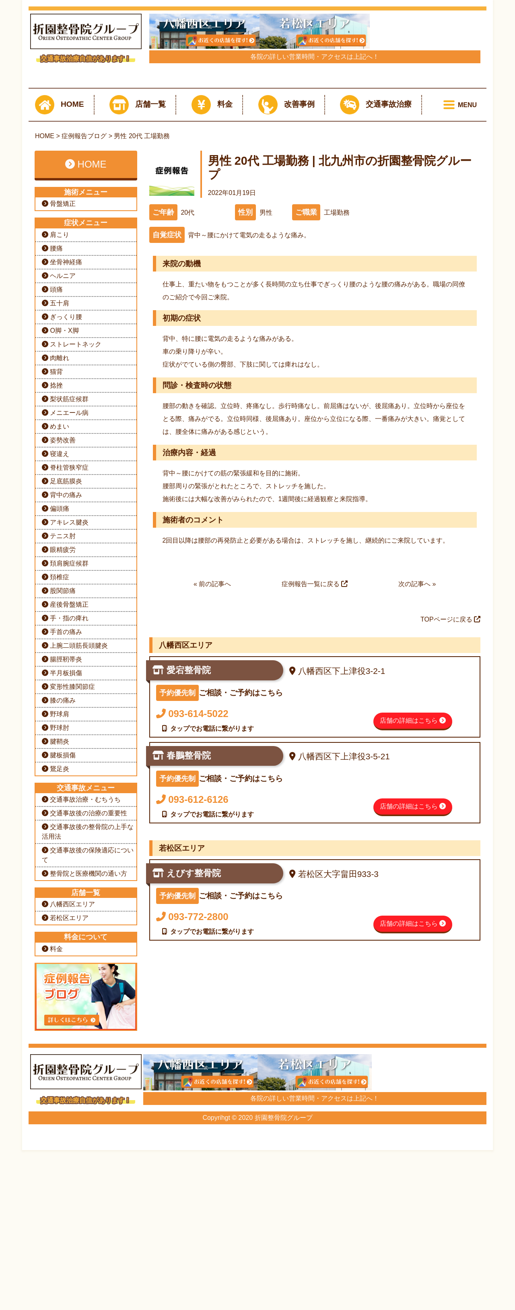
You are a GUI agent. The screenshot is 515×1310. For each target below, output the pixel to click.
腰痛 (52, 487)
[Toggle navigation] (458, 343)
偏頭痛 (55, 747)
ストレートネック (71, 583)
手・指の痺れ (65, 857)
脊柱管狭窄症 (65, 706)
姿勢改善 (59, 679)
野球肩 (55, 952)
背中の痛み (62, 733)
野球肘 (55, 966)
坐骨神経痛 (62, 500)
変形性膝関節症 (68, 925)
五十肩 (55, 542)
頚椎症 (55, 816)
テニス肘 (59, 774)
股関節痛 (59, 829)
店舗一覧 (137, 343)
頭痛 (52, 528)
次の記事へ (414, 822)
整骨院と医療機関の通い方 (84, 1112)
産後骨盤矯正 (65, 843)
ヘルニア (59, 514)
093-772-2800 (192, 1155)
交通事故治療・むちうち (81, 1038)
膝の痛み (59, 939)
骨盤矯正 (59, 442)
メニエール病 (65, 651)
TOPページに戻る (450, 858)
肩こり (55, 473)
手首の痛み (62, 870)
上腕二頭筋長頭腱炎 (75, 884)
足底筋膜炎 (62, 720)
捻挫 (52, 624)
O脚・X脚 (60, 569)
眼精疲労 (59, 788)
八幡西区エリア (68, 1143)
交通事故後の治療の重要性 (84, 1052)
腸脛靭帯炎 (62, 898)
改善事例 (286, 343)
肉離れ (55, 596)
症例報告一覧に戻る (315, 822)
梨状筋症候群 (65, 637)
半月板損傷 (62, 911)
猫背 (52, 610)
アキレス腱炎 (65, 761)
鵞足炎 (55, 1007)
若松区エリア (65, 1157)
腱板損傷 (59, 994)
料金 (212, 343)
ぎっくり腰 (62, 555)
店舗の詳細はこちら (413, 959)
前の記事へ (215, 822)
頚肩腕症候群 (65, 802)
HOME (59, 343)
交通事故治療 (376, 343)
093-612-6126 (192, 1038)
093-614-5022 (192, 952)
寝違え (55, 692)
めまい (55, 665)
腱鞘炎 (55, 980)
